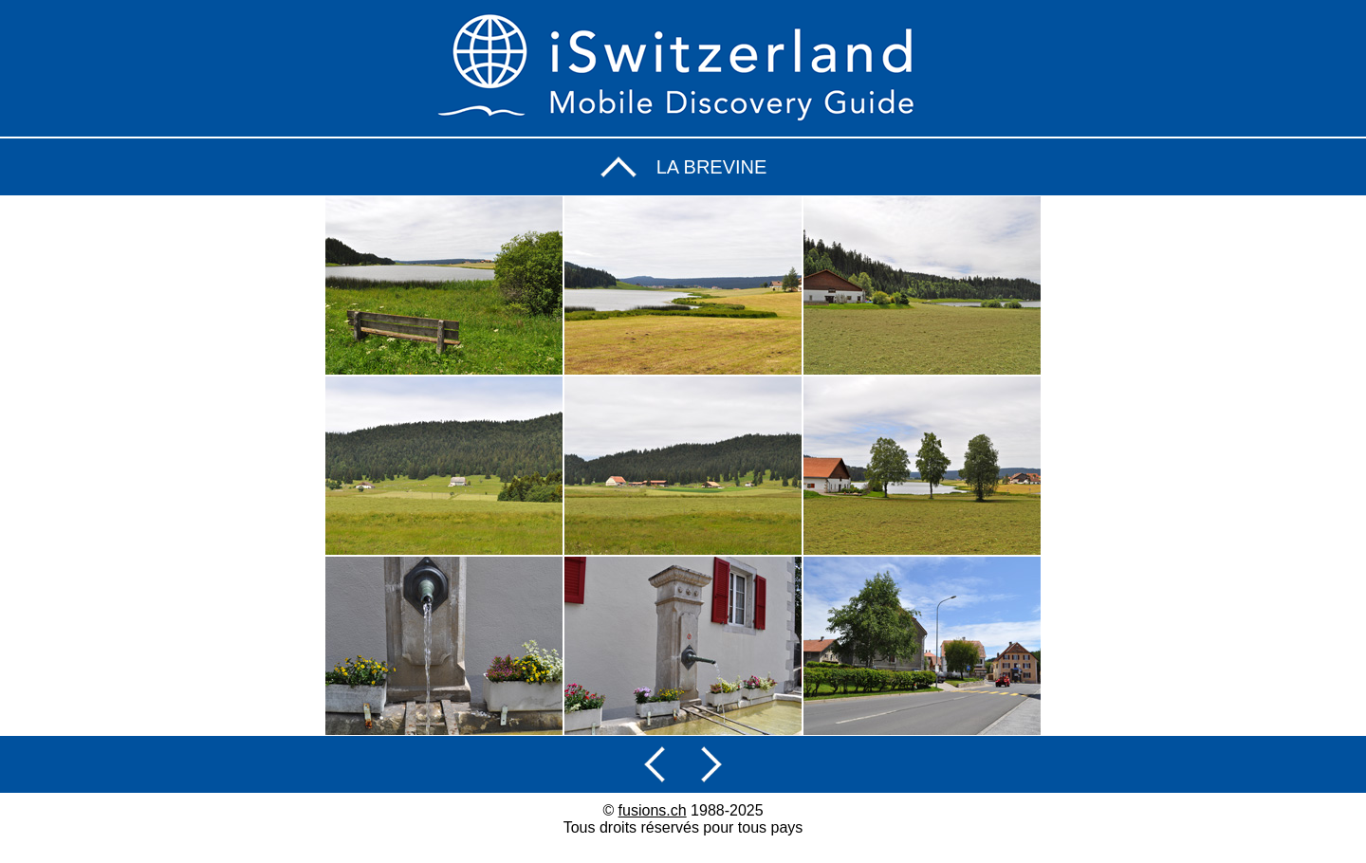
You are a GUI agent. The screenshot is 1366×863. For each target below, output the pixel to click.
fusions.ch (652, 810)
